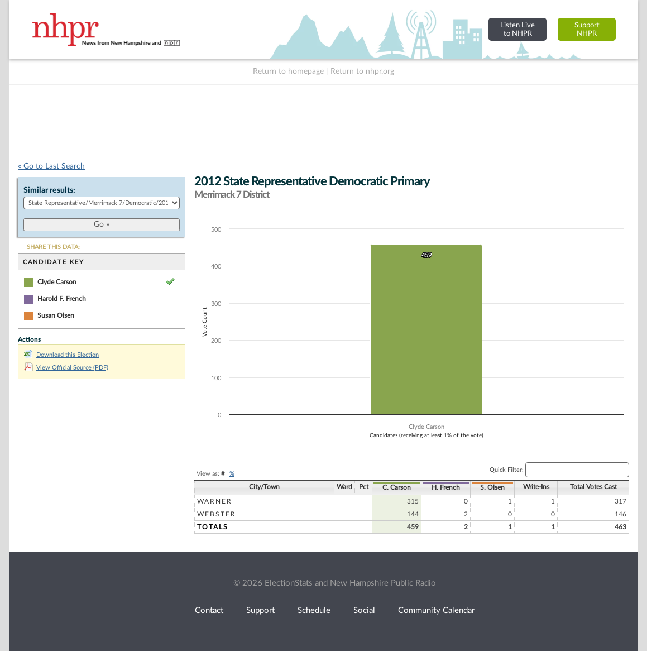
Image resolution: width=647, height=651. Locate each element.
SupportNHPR (587, 29)
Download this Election (61, 355)
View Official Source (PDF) (66, 368)
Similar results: (49, 190)
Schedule (314, 610)
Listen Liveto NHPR (517, 29)
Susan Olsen (55, 315)
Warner (214, 501)
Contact (209, 610)
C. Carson (396, 487)
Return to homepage (288, 71)
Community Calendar (436, 610)
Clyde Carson (56, 282)
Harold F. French (61, 298)
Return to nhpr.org (362, 71)
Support (260, 610)
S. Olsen (492, 487)
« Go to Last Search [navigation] (51, 166)
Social (364, 610)
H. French (446, 487)
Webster (216, 514)
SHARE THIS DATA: (53, 247)
